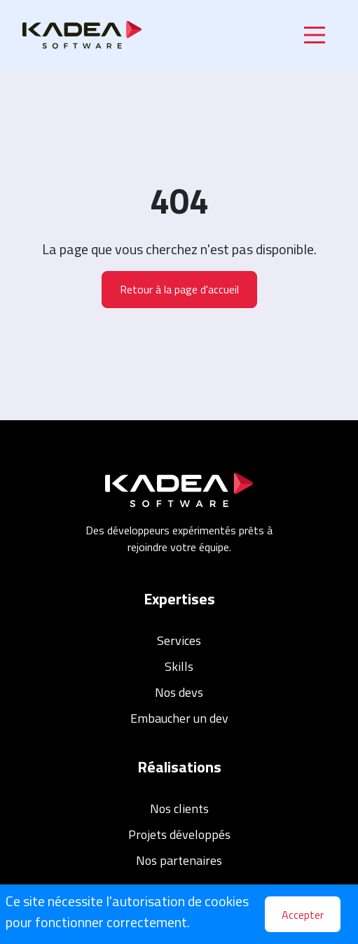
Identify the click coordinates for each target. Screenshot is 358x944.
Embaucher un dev (179, 718)
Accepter (303, 914)
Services (179, 640)
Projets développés (179, 834)
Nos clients (179, 808)
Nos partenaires (179, 860)
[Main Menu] (314, 35)
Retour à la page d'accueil (179, 289)
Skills (179, 666)
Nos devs (179, 692)
